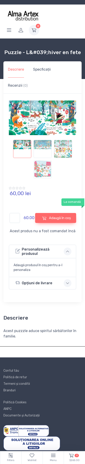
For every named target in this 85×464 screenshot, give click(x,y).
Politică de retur (15, 377)
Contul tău (11, 371)
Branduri (9, 390)
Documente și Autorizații (21, 415)
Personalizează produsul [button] (32, 251)
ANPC (7, 409)
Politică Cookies (15, 402)
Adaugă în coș (56, 218)
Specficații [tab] (42, 69)
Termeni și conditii (16, 384)
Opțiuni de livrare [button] (33, 282)
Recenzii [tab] (18, 85)
